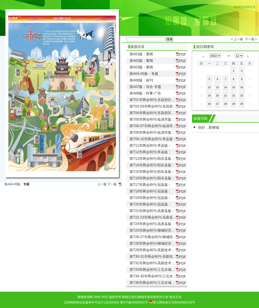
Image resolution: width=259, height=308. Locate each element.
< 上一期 (237, 39)
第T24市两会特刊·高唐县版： (152, 224)
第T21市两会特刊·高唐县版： (152, 211)
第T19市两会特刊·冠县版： (150, 198)
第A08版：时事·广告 (145, 93)
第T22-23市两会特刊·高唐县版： (155, 217)
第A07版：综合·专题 (145, 87)
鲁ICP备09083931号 (134, 302)
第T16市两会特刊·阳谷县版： (152, 178)
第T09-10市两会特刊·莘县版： (153, 139)
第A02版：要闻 (141, 60)
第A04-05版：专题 (144, 74)
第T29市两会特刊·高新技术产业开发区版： (163, 250)
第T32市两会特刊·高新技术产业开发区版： (163, 263)
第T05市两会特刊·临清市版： (152, 119)
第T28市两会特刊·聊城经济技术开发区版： (163, 243)
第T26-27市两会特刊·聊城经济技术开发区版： (165, 237)
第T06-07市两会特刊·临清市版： (155, 126)
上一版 (102, 184)
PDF (181, 54)
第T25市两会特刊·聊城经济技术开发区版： (163, 230)
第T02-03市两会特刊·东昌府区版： (156, 106)
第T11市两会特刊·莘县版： (150, 145)
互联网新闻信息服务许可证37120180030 (91, 302)
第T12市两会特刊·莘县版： (150, 152)
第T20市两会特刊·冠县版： (150, 204)
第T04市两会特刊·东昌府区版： (154, 113)
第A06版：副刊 (141, 80)
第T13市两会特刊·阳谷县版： (152, 158)
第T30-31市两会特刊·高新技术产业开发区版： (165, 256)
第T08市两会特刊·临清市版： (152, 132)
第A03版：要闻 (141, 67)
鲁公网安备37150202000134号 (172, 301)
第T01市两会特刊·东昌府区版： (154, 100)
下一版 (112, 184)
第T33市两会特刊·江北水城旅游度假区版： (163, 269)
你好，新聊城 (208, 127)
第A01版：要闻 (141, 54)
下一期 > (251, 39)
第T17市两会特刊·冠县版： (150, 185)
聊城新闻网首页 (245, 7)
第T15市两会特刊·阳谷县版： (152, 171)
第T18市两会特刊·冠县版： (150, 191)
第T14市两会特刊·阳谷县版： (152, 165)
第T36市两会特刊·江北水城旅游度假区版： (163, 282)
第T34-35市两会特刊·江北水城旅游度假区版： (165, 276)
